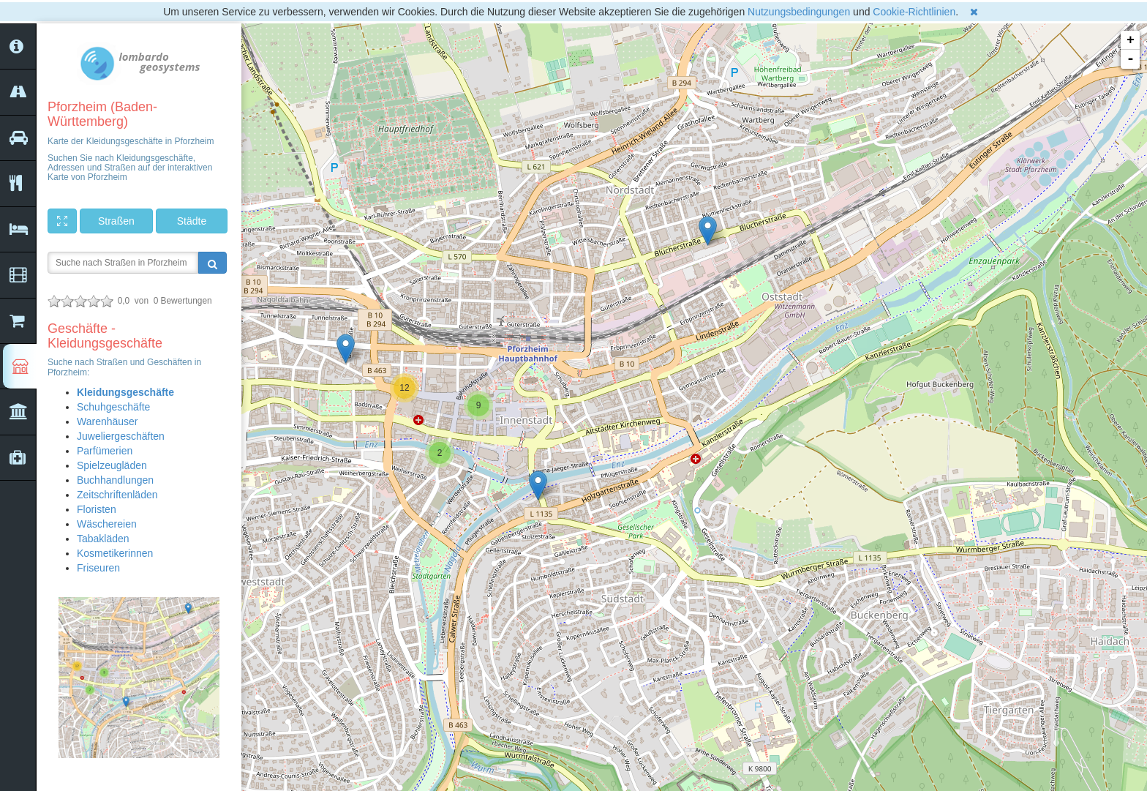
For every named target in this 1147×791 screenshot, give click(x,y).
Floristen (96, 509)
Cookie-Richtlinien (914, 12)
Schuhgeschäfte (113, 407)
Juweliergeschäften (121, 436)
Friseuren (98, 568)
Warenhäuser (107, 421)
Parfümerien (104, 451)
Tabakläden (103, 538)
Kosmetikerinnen (115, 553)
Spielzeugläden (112, 465)
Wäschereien (107, 524)
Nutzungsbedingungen (799, 12)
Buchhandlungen (115, 480)
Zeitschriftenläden (117, 495)
